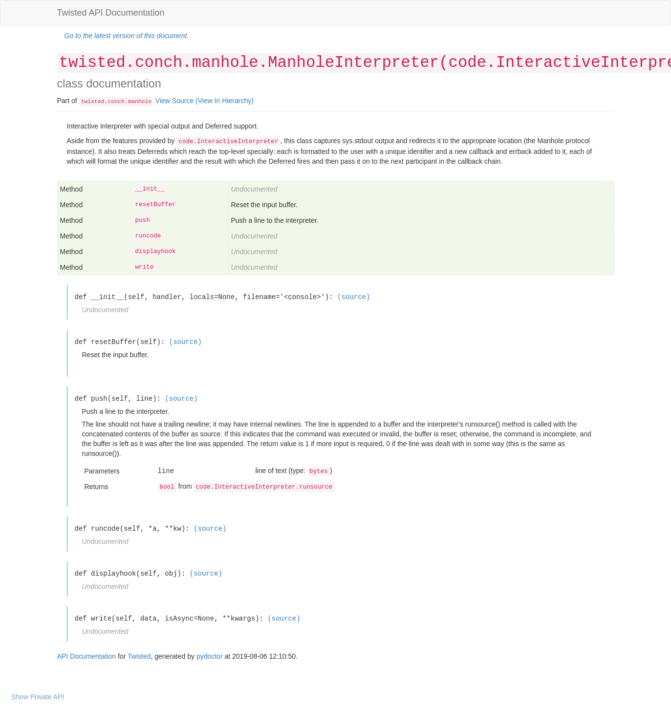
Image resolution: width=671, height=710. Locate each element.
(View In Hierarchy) (224, 101)
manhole (140, 102)
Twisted (139, 656)
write (144, 267)
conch (116, 102)
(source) (353, 296)
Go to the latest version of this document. (127, 36)
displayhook (155, 251)
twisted (93, 102)
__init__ (150, 189)
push (142, 220)
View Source (174, 101)
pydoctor (209, 656)
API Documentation (86, 656)
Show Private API (37, 697)
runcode (148, 236)
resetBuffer (155, 204)
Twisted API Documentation (111, 13)
